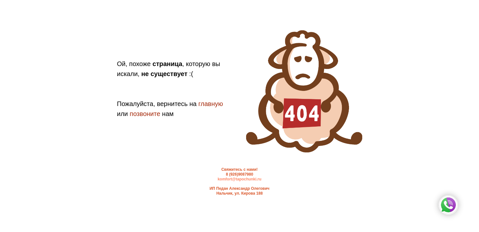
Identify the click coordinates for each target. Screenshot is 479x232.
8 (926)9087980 (239, 174)
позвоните (145, 113)
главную (210, 103)
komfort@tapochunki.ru (240, 179)
